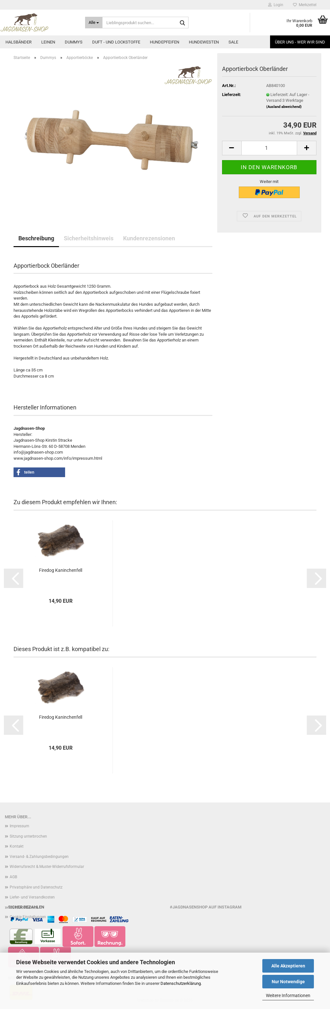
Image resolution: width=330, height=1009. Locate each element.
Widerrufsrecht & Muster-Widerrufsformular (47, 866)
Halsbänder (18, 42)
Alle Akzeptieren (288, 965)
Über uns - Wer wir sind (300, 42)
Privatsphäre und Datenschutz (36, 887)
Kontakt (17, 846)
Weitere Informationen (288, 995)
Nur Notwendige (288, 981)
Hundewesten (204, 42)
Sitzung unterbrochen (28, 836)
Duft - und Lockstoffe (116, 42)
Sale (233, 42)
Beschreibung (36, 238)
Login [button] (275, 5)
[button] (231, 148)
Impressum (19, 826)
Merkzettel (304, 5)
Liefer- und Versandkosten (32, 897)
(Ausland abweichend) (284, 107)
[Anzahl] (269, 148)
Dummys (73, 42)
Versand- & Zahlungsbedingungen (39, 856)
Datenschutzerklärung (180, 983)
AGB (13, 877)
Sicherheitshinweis (88, 238)
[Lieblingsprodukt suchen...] (93, 22)
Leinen (48, 42)
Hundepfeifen (164, 42)
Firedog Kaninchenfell (60, 570)
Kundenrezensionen (149, 238)
